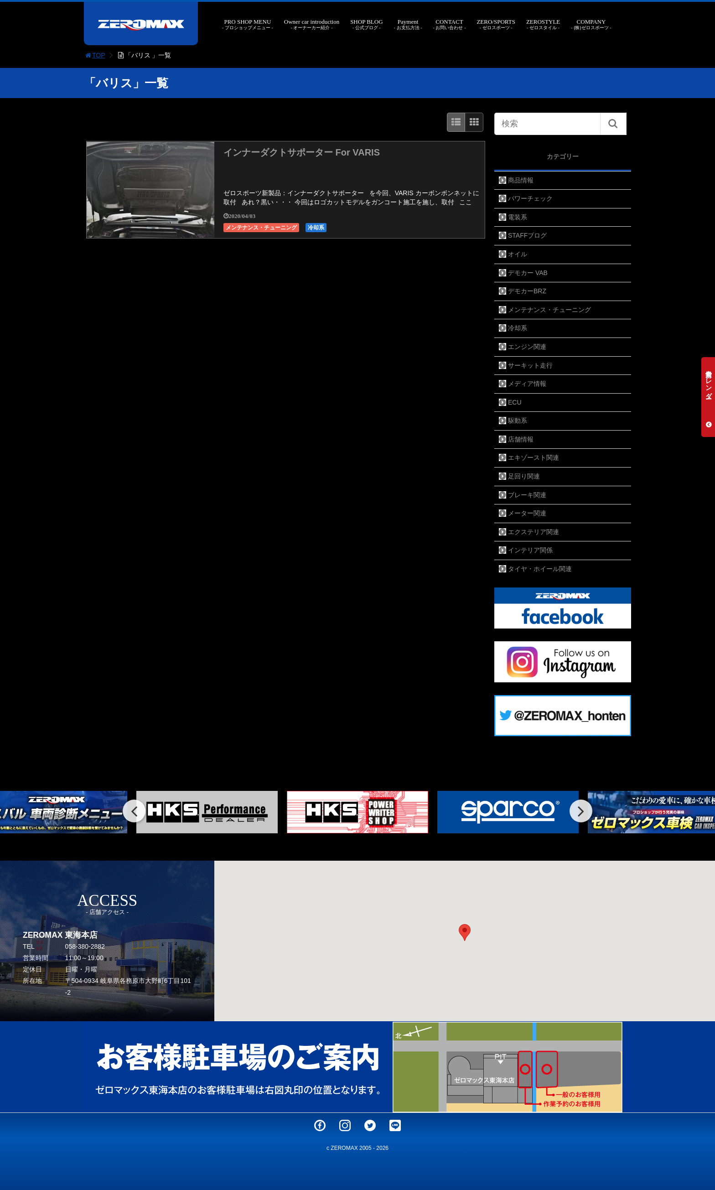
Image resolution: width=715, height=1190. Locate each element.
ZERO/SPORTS (496, 24)
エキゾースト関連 (533, 457)
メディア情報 (527, 383)
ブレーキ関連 (527, 495)
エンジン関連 (527, 346)
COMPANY (591, 24)
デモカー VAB (528, 272)
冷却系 (316, 227)
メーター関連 (527, 513)
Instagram (345, 1125)
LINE (395, 1125)
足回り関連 (524, 476)
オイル (517, 254)
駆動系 (517, 420)
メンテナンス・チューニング (261, 227)
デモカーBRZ (527, 291)
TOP (94, 55)
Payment (408, 24)
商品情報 (521, 180)
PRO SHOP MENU (247, 24)
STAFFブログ (527, 235)
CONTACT (449, 24)
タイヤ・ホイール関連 (540, 568)
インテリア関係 (530, 550)
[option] (207, 812)
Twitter (370, 1125)
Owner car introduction (311, 24)
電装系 (517, 217)
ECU (515, 402)
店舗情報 (521, 439)
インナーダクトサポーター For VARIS (301, 152)
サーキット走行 (530, 365)
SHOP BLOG (366, 24)
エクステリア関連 (533, 531)
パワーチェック (530, 198)
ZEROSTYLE (543, 24)
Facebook (320, 1125)
